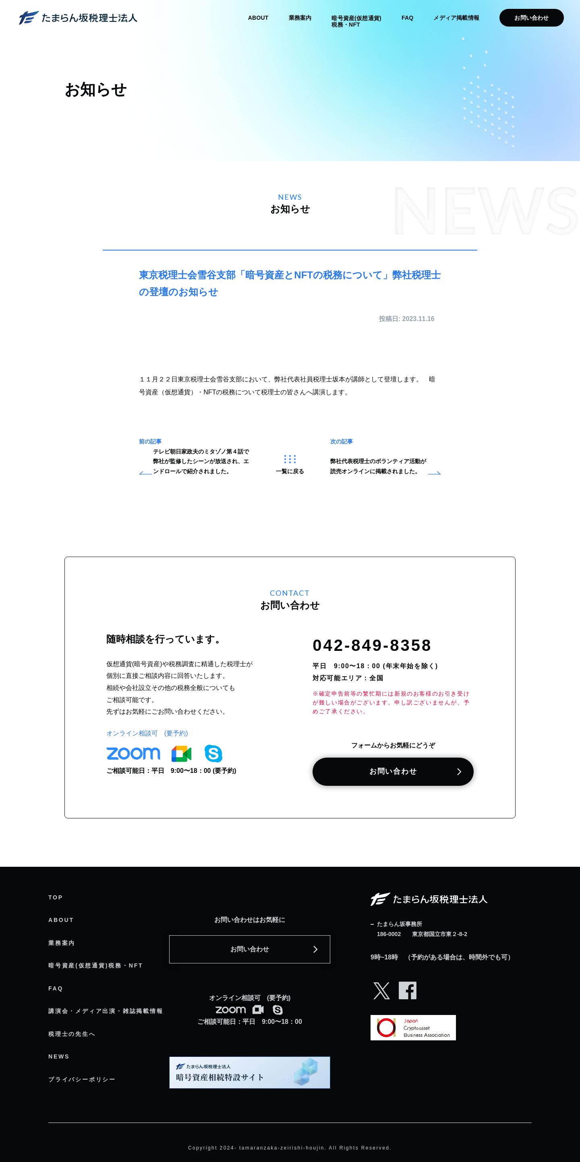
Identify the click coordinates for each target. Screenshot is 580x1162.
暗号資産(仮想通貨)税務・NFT (95, 965)
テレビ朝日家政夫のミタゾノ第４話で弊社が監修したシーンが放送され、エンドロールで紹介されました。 (201, 461)
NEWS (59, 1056)
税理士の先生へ (72, 1034)
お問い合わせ (531, 17)
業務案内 (300, 17)
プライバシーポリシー (82, 1079)
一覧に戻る (290, 464)
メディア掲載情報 (456, 17)
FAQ (407, 17)
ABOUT (258, 17)
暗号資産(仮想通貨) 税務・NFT (356, 21)
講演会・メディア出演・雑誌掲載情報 (106, 1011)
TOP (55, 897)
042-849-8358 (372, 645)
